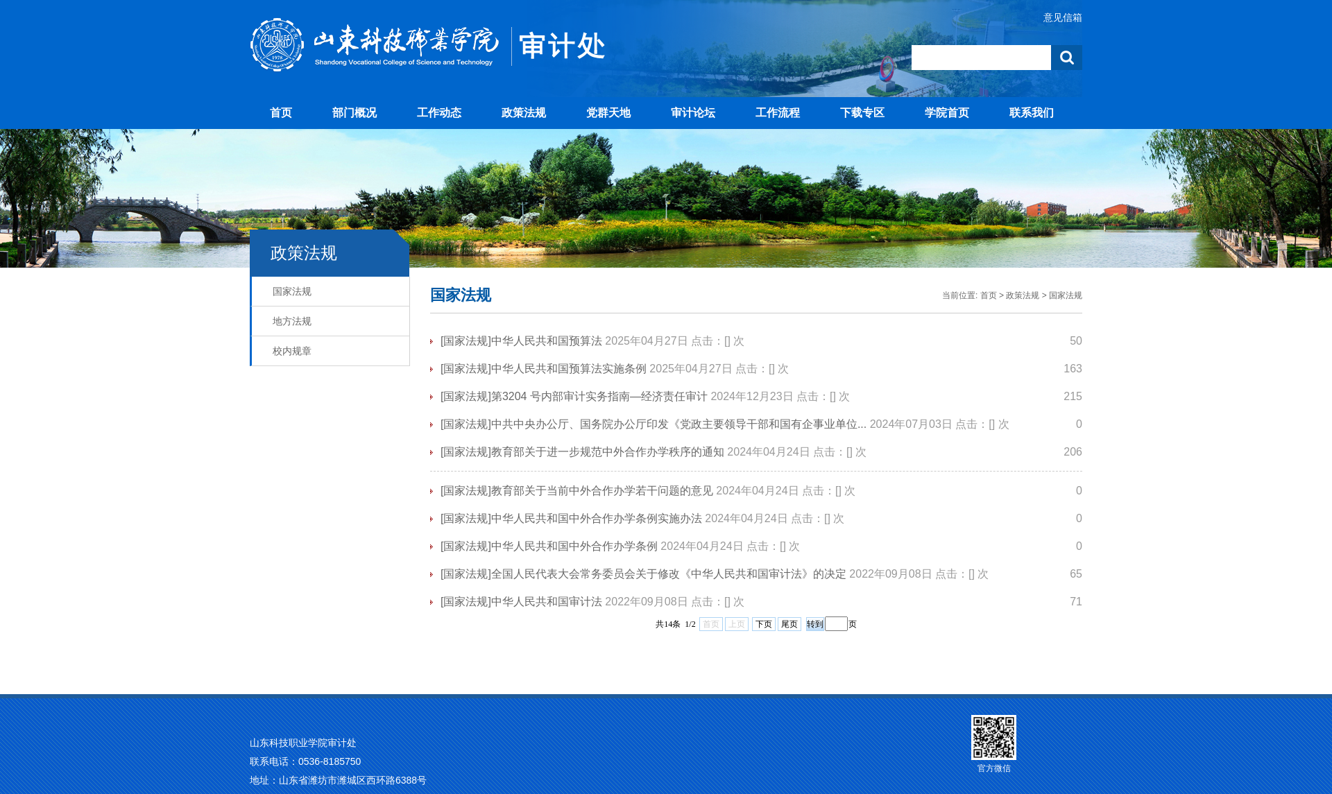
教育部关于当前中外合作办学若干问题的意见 (602, 491)
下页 (763, 624)
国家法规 (292, 291)
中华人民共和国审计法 (546, 601)
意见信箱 (1062, 17)
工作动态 (439, 113)
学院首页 (947, 113)
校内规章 (292, 350)
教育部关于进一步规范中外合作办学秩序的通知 (607, 452)
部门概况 (354, 113)
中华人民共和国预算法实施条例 (569, 368)
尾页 (789, 624)
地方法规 (292, 321)
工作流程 (777, 113)
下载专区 (862, 113)
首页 (281, 113)
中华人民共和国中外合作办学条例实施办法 (596, 518)
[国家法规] (466, 341)
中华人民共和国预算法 (546, 341)
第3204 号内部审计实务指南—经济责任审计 (599, 396)
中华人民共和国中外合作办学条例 (574, 546)
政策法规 (524, 113)
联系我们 (1031, 113)
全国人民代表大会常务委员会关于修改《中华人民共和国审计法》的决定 (668, 574)
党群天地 (608, 113)
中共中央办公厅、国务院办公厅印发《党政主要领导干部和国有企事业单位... (678, 424)
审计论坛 (693, 113)
